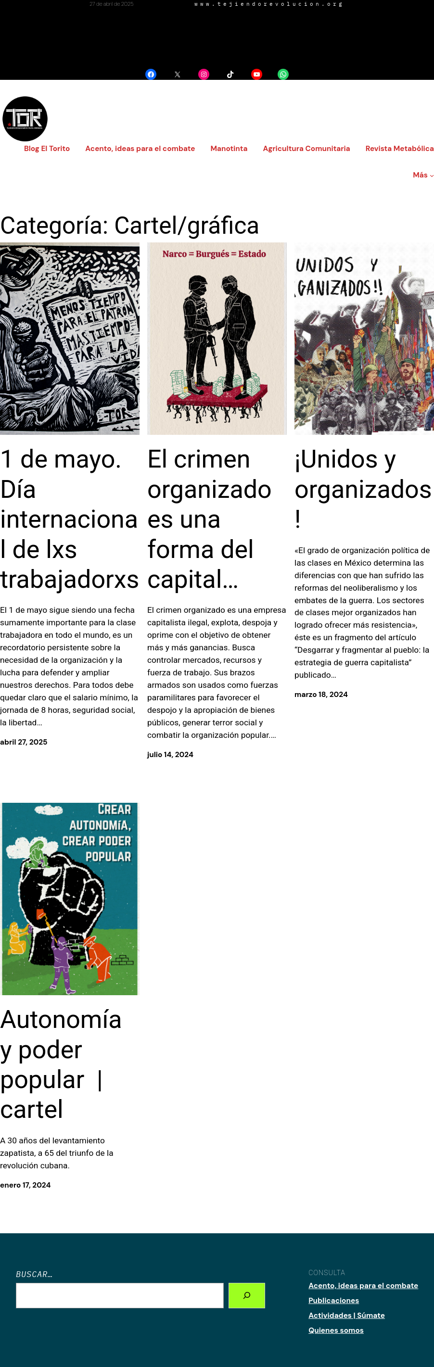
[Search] (247, 1295)
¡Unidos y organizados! (363, 489)
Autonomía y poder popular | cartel (61, 1064)
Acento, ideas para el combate (363, 1286)
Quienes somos (336, 1330)
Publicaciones (333, 1300)
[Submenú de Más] (432, 175)
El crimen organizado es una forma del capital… (209, 519)
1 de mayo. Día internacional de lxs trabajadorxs (69, 519)
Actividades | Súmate (346, 1315)
